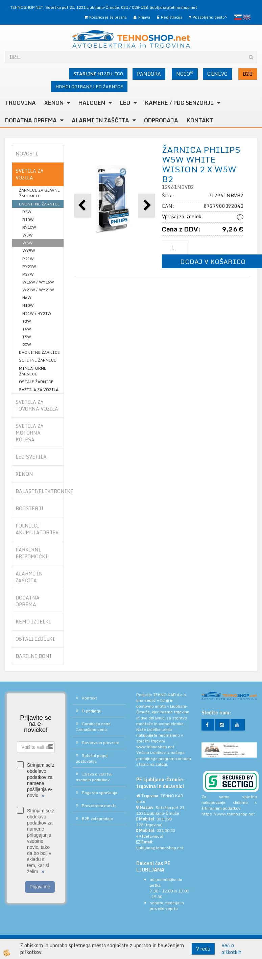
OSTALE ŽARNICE (36, 381)
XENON (54, 102)
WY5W (28, 250)
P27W (28, 274)
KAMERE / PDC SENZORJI (179, 102)
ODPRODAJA (161, 120)
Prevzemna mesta (99, 805)
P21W (28, 258)
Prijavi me (39, 886)
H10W (28, 305)
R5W (26, 211)
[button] (146, 206)
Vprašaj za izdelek (181, 216)
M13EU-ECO (98, 73)
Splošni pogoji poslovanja (92, 758)
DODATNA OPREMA (31, 120)
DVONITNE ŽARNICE (39, 352)
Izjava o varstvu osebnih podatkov (94, 777)
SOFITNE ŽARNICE (37, 360)
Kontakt (200, 120)
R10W (28, 219)
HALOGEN (91, 102)
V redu (203, 949)
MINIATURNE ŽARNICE (32, 371)
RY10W (29, 227)
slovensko (238, 17)
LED (125, 102)
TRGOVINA (20, 102)
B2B (248, 74)
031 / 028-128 (134, 7)
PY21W (29, 266)
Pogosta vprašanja (99, 792)
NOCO (184, 74)
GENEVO (217, 74)
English (247, 17)
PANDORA (149, 74)
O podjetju (91, 711)
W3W (27, 235)
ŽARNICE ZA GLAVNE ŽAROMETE (39, 193)
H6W (26, 297)
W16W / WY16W (38, 282)
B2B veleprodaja (97, 818)
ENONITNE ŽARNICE (39, 204)
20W (26, 344)
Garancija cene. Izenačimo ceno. (94, 726)
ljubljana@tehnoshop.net (173, 7)
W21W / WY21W (38, 290)
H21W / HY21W (36, 313)
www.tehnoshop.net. (155, 746)
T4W (26, 329)
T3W (26, 321)
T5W (26, 337)
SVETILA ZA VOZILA (38, 389)
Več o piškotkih (231, 949)
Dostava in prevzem (100, 742)
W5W (27, 243)
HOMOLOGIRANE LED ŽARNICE (89, 86)
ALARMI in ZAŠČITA (100, 120)
